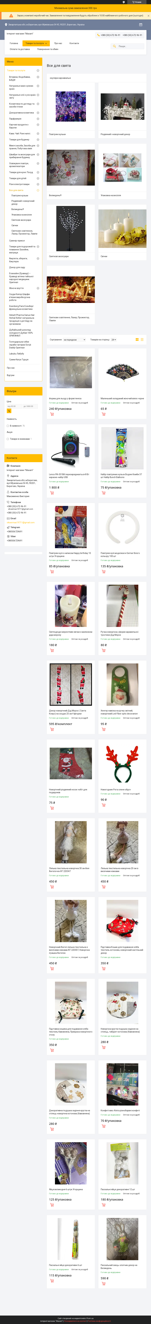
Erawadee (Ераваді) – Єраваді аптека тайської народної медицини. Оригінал (21, 278)
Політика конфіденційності (99, 1321)
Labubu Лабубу (16, 353)
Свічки (104, 256)
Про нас (58, 43)
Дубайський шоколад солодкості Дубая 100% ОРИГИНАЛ (21, 333)
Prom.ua (90, 1318)
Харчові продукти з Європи (18, 126)
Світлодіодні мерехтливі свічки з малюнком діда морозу (70, 633)
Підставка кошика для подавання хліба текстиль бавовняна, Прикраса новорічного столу (70, 1032)
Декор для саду (17, 267)
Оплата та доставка (20, 49)
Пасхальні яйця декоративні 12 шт (118, 1189)
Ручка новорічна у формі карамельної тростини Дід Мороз (119, 633)
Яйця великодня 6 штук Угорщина (66, 1189)
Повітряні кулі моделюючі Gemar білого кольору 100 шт (120, 554)
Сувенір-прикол (17, 240)
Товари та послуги (35, 43)
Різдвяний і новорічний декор (115, 134)
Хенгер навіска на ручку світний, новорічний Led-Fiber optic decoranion (119, 712)
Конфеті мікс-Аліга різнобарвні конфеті (120, 1110)
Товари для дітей (17, 178)
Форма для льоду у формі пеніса (65, 398)
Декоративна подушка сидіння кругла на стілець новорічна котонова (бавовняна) (69, 1112)
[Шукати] (114, 46)
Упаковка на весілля (111, 195)
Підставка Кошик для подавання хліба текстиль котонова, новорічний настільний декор (122, 950)
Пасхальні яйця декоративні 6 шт (65, 1265)
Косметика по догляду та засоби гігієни (21, 105)
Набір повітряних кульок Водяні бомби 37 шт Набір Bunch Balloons (121, 476)
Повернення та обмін (47, 49)
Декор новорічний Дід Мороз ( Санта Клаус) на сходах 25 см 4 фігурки (67, 712)
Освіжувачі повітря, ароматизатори (19, 165)
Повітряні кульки (57, 134)
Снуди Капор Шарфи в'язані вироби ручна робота (19, 297)
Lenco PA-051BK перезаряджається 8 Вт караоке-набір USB (69, 476)
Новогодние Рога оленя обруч (116, 789)
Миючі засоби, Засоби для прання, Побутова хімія (22, 147)
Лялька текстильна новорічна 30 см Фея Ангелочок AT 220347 (69, 870)
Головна (14, 43)
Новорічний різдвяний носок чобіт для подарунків (68, 791)
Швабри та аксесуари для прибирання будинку (22, 156)
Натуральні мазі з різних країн (21, 87)
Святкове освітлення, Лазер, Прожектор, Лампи (69, 319)
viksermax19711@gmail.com (21, 522)
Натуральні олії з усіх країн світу (22, 96)
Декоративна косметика (21, 113)
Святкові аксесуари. (59, 256)
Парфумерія (15, 119)
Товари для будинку (19, 139)
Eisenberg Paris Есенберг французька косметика (21, 307)
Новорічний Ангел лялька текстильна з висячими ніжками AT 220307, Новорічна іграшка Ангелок (69, 950)
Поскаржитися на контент (75, 1321)
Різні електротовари (19, 184)
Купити (52, 414)
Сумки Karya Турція (18, 359)
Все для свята (16, 190)
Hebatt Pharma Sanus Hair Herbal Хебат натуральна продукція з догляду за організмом (22, 319)
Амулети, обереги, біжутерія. (18, 260)
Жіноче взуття (16, 288)
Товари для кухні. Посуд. (21, 172)
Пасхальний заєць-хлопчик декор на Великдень (119, 1266)
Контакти (74, 43)
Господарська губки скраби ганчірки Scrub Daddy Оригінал (20, 345)
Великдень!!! (55, 195)
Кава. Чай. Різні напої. (20, 133)
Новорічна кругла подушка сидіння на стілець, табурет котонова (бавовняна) (120, 1030)
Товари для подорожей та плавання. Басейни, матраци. (22, 249)
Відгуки (10, 375)
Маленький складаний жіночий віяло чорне (122, 398)
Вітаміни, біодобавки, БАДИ (19, 78)
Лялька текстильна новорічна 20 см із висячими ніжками (119, 870)
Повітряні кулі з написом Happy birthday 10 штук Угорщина (70, 554)
